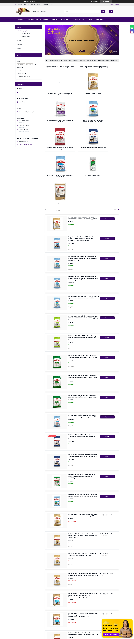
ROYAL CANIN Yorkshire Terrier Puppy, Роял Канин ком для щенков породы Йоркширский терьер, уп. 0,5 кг (83, 545)
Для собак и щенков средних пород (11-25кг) (82, 122)
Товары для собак (56, 60)
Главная (20, 19)
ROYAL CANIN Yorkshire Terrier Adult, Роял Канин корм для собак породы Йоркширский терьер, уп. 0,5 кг (83, 604)
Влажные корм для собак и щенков (107, 151)
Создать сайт (26, 1)
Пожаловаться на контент (73, 636)
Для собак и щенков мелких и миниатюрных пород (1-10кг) (56, 123)
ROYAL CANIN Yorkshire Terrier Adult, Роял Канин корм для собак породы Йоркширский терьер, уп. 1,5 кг (83, 485)
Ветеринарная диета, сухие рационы (56, 94)
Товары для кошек (25, 36)
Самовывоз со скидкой (59, 19)
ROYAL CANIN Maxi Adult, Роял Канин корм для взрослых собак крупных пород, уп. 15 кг (82, 386)
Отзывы (19, 44)
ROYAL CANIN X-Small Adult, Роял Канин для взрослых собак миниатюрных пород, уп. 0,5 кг (83, 267)
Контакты (99, 19)
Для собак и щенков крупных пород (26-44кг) (107, 122)
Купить (107, 168)
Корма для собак (69, 60)
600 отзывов (96, 1)
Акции (45, 19)
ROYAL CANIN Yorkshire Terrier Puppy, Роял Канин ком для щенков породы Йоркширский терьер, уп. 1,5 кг (83, 564)
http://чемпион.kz (23, 141)
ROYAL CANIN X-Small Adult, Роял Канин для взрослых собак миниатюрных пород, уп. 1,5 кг (83, 287)
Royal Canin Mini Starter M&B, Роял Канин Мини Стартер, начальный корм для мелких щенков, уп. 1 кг (83, 208)
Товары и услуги (32, 19)
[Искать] (103, 11)
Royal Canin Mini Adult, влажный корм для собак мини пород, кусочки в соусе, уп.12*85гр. (82, 426)
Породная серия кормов (82, 94)
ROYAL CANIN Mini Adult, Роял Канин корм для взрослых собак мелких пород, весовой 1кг (83, 327)
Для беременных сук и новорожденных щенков (107, 94)
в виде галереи (115, 160)
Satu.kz (75, 635)
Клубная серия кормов (81, 150)
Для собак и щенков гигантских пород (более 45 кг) (56, 152)
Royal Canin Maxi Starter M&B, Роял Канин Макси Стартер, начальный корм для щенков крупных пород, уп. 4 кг (82, 188)
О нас (91, 19)
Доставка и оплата (78, 19)
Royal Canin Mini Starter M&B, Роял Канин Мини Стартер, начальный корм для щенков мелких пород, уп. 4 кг (83, 228)
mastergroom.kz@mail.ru (25, 144)
